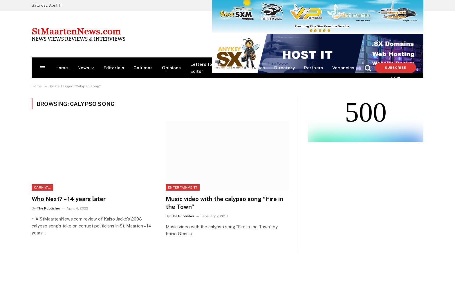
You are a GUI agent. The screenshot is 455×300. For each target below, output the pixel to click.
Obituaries (253, 67)
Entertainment (182, 187)
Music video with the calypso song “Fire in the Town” (224, 203)
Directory (284, 67)
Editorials (114, 67)
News (83, 67)
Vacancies (343, 67)
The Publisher (48, 208)
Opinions (171, 67)
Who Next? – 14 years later (69, 199)
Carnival (42, 187)
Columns (143, 67)
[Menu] (42, 68)
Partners (313, 67)
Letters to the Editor (205, 68)
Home (61, 67)
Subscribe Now (395, 69)
